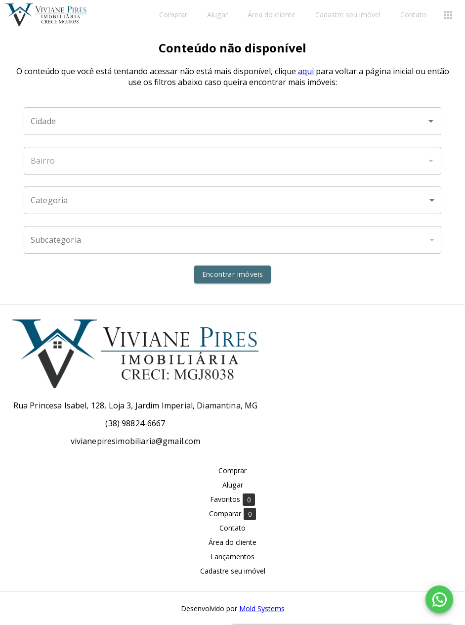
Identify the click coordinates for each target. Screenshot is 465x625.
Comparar (232, 514)
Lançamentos (232, 556)
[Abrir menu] (448, 15)
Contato (413, 15)
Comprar (173, 15)
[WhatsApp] (439, 599)
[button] (232, 200)
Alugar (217, 15)
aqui (306, 71)
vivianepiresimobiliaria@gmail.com (136, 441)
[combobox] (232, 121)
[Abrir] (431, 121)
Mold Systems (262, 608)
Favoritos (232, 499)
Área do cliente (272, 15)
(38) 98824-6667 (135, 423)
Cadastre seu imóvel (347, 15)
